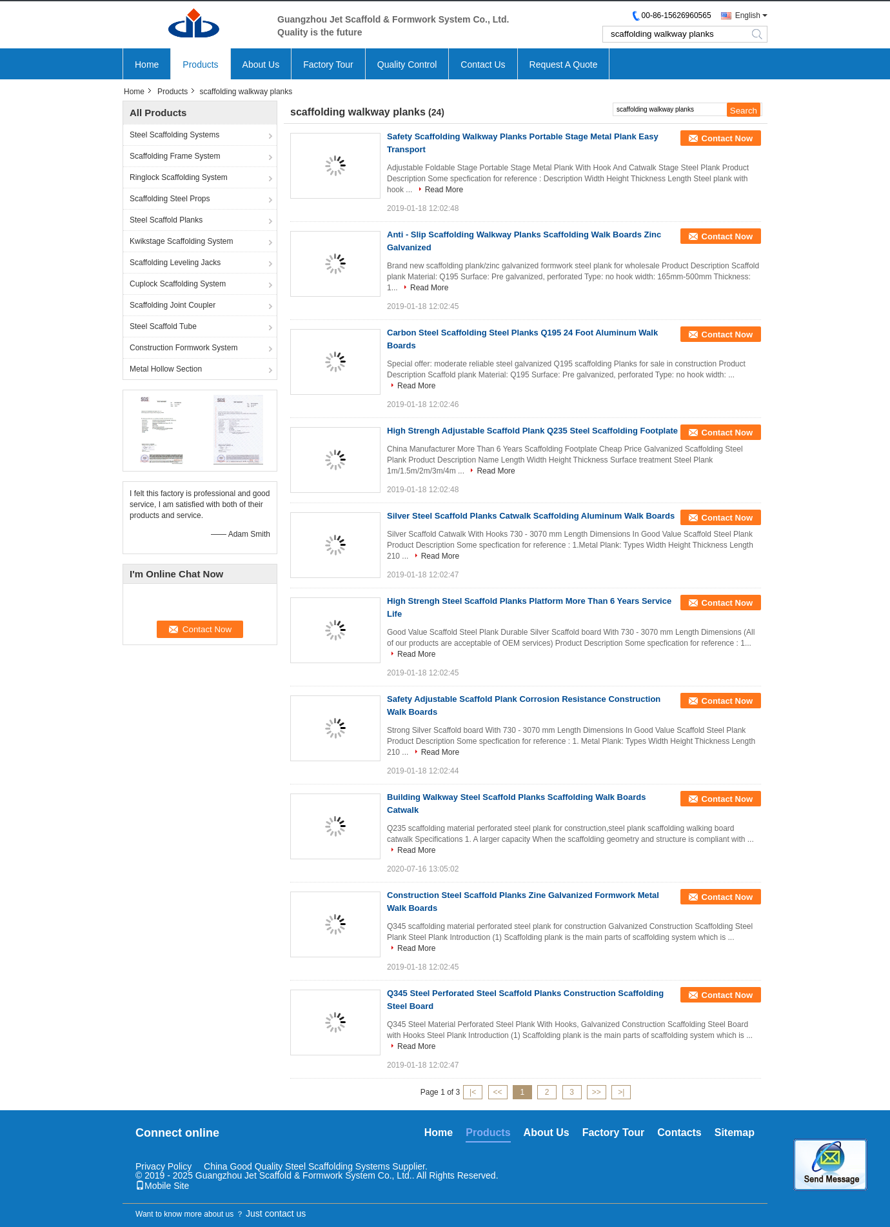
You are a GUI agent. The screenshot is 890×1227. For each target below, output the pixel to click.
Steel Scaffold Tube (163, 326)
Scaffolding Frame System (175, 156)
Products (200, 64)
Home (147, 64)
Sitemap (735, 1132)
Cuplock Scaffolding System (178, 283)
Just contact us (276, 1213)
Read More (444, 189)
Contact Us (482, 64)
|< (473, 1092)
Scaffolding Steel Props (170, 198)
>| (621, 1092)
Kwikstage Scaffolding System (181, 241)
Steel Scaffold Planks (166, 219)
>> (596, 1092)
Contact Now (727, 138)
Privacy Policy (163, 1166)
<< (497, 1092)
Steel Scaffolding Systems (174, 134)
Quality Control (407, 64)
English (747, 15)
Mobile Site (162, 1186)
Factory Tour (328, 64)
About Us (261, 64)
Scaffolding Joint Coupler (172, 305)
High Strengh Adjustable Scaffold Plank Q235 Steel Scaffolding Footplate (532, 430)
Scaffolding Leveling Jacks (175, 262)
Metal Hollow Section (166, 369)
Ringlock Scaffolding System (179, 177)
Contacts (679, 1132)
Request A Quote (563, 64)
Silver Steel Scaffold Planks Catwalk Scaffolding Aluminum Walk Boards (531, 516)
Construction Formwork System (183, 347)
